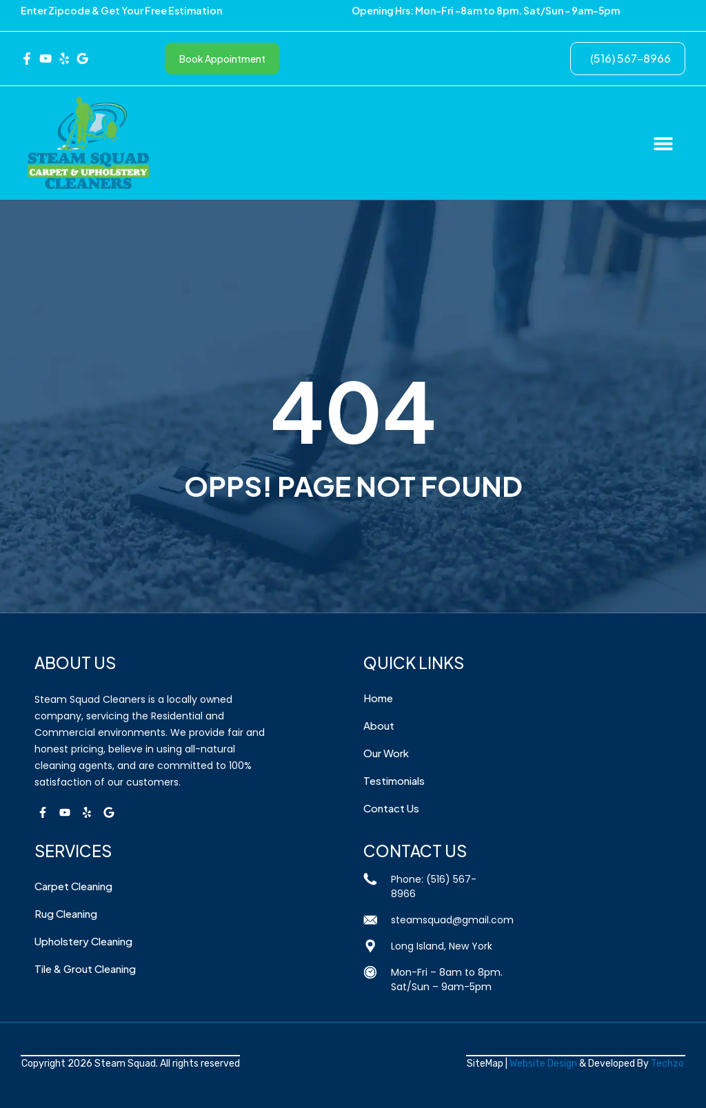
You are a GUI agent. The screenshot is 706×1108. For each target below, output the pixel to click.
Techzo (667, 1063)
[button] (662, 142)
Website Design (543, 1063)
